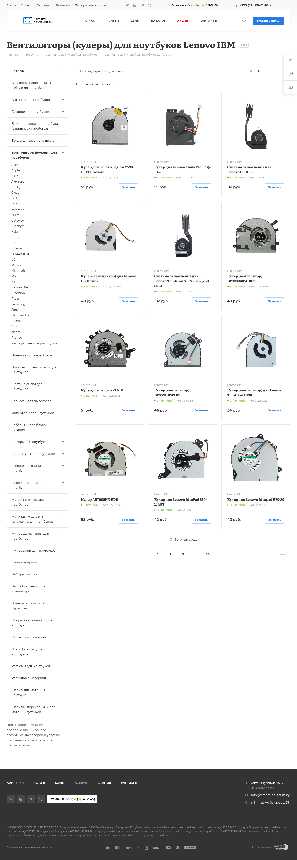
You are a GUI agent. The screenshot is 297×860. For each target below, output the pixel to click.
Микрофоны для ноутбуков (38, 550)
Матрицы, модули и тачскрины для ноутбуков (38, 519)
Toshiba (16, 321)
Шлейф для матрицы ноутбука (28, 692)
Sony (15, 310)
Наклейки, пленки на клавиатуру (28, 588)
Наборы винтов (24, 574)
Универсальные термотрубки (34, 343)
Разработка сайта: (262, 847)
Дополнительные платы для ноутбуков (38, 369)
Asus (14, 176)
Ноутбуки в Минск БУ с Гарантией (30, 605)
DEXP (15, 204)
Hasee (15, 237)
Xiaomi (16, 332)
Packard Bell (20, 287)
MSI (14, 276)
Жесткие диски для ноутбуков (38, 386)
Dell (14, 198)
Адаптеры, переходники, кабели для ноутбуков (31, 85)
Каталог (81, 782)
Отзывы (104, 782)
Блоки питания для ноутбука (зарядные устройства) (38, 126)
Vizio (14, 326)
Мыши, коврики (38, 562)
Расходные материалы (38, 678)
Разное (16, 337)
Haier (15, 232)
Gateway (17, 220)
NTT (14, 282)
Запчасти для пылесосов (31, 401)
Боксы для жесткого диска (38, 140)
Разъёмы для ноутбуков (38, 666)
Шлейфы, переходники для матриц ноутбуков (38, 709)
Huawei (16, 248)
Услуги (39, 782)
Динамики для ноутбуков (38, 355)
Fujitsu (16, 215)
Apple (15, 170)
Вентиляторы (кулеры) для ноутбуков (38, 155)
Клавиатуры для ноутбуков (38, 454)
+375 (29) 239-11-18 (253, 5)
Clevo (15, 193)
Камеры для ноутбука (38, 442)
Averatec (17, 181)
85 (208, 554)
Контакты (129, 782)
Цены (60, 782)
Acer (14, 165)
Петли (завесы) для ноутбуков (38, 651)
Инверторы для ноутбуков (38, 413)
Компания (15, 782)
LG (13, 259)
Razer (15, 298)
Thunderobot (20, 315)
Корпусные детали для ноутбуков (38, 485)
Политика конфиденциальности (29, 847)
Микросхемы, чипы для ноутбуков (38, 535)
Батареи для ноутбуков (38, 112)
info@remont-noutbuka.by (270, 795)
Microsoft (18, 271)
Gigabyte (18, 226)
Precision (18, 293)
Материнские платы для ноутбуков (38, 502)
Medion (16, 265)
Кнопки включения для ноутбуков (38, 468)
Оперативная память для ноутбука (38, 622)
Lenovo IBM (20, 254)
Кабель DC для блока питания (38, 427)
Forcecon (18, 209)
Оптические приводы (29, 637)
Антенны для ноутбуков (38, 100)
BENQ (15, 187)
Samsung (18, 304)
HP (13, 243)
